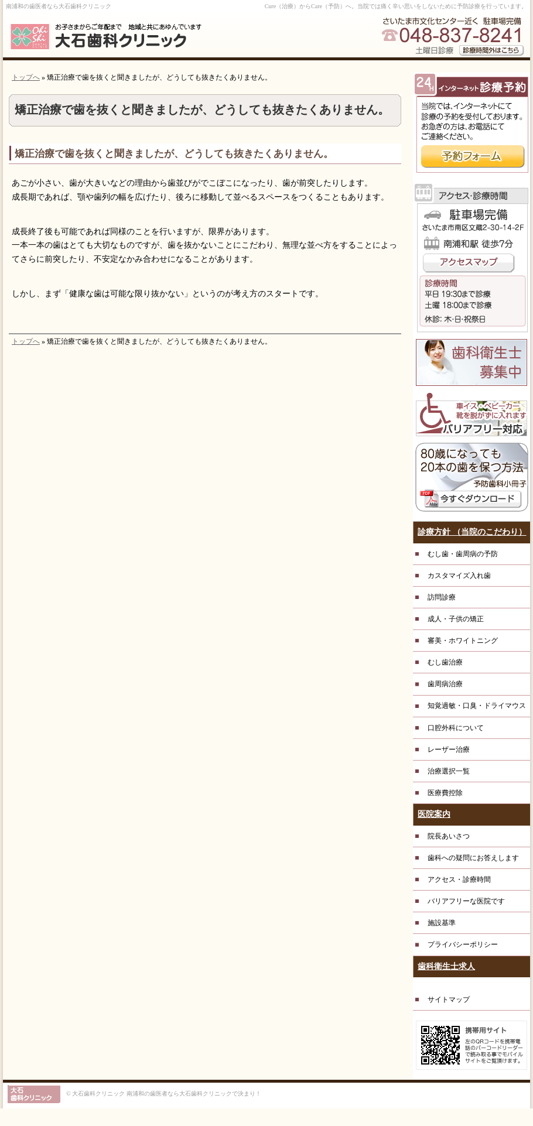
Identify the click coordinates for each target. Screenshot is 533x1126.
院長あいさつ (449, 836)
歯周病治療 (445, 684)
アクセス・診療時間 (459, 879)
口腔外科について (456, 728)
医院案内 (434, 814)
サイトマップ (449, 999)
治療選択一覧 (449, 771)
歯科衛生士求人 (446, 966)
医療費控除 (445, 793)
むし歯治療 (445, 662)
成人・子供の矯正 (456, 619)
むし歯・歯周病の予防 (463, 554)
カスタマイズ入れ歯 (459, 575)
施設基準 (442, 923)
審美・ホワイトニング (463, 640)
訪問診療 (442, 597)
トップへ (26, 77)
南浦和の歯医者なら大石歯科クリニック (58, 6)
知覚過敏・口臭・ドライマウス (477, 705)
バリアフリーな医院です (466, 901)
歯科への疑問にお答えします (473, 858)
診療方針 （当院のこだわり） (472, 532)
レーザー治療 (449, 749)
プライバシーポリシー (463, 944)
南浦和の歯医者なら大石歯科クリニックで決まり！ (194, 1093)
